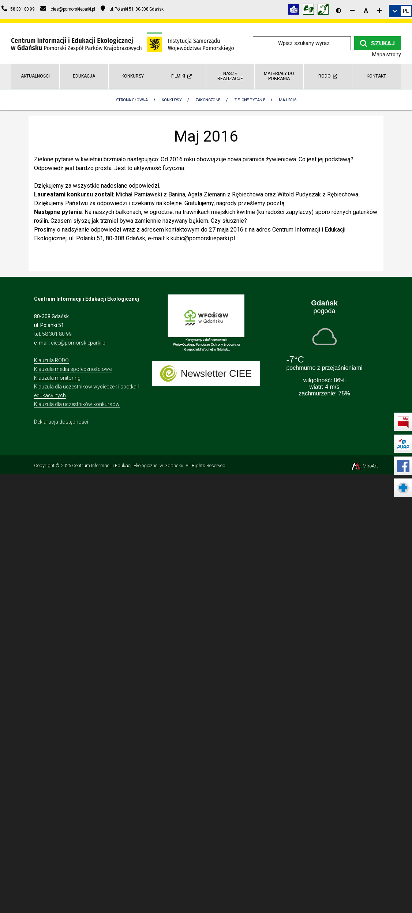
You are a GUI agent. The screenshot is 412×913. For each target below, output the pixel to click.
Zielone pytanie (249, 100)
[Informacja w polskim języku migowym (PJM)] (325, 10)
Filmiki (181, 76)
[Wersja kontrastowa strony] (338, 10)
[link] (400, 11)
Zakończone (207, 100)
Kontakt (376, 76)
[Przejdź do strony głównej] (122, 42)
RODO (327, 76)
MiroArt (364, 466)
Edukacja (84, 76)
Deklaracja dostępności (61, 422)
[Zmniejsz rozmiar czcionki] (352, 10)
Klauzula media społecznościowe (73, 369)
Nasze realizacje (230, 76)
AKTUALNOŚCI (35, 76)
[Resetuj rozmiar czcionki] (366, 10)
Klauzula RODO (51, 360)
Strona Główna (132, 100)
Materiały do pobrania (279, 76)
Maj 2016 (287, 100)
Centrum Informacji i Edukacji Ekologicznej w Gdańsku (127, 465)
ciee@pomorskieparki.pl (78, 343)
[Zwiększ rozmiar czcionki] (379, 10)
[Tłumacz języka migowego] (310, 10)
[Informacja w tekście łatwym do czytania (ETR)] (295, 10)
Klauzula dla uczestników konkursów (77, 404)
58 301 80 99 (57, 334)
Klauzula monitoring (57, 378)
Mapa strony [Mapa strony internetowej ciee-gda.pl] (386, 54)
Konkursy (132, 76)
